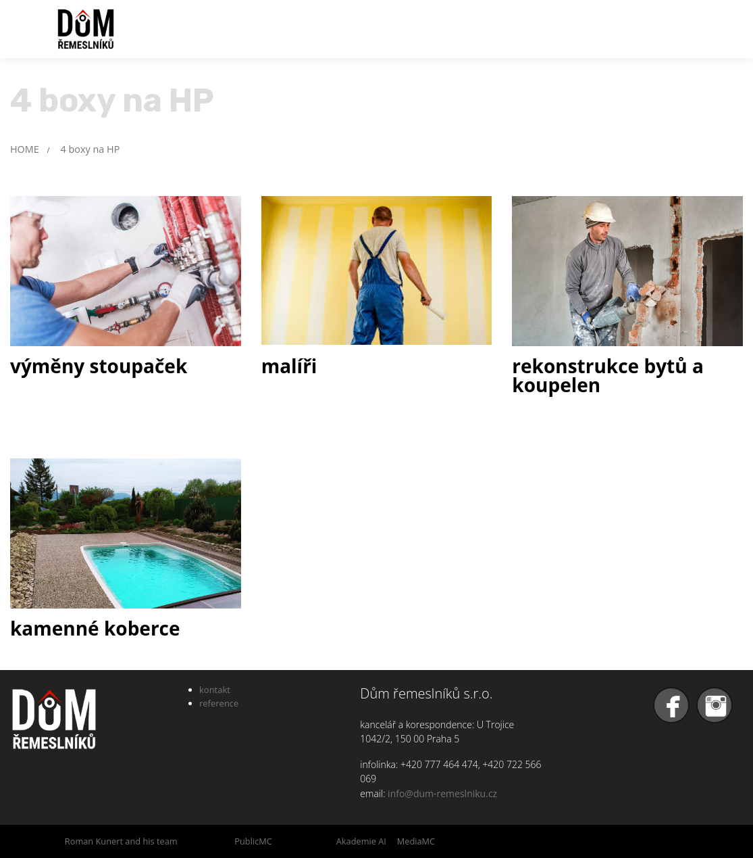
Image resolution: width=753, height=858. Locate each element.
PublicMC (253, 841)
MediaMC (416, 841)
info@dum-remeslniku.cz (442, 793)
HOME (24, 149)
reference (218, 703)
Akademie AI (361, 841)
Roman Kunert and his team (121, 841)
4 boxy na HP (90, 149)
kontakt (214, 690)
